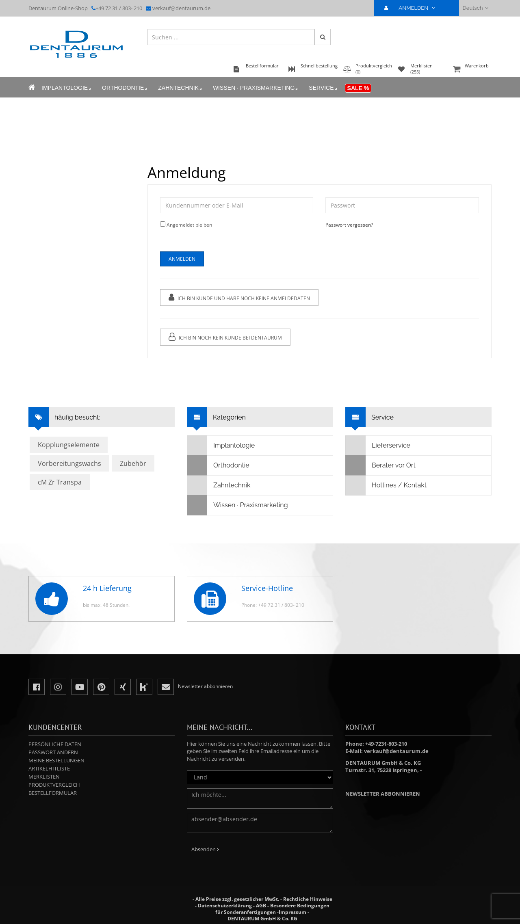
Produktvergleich (54, 784)
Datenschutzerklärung (225, 905)
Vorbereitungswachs (69, 463)
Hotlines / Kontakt (386, 485)
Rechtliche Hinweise (307, 899)
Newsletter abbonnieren (382, 793)
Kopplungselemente (69, 444)
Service (323, 87)
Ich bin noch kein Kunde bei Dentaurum (225, 337)
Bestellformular (52, 792)
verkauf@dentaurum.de (181, 8)
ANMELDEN (413, 8)
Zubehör (133, 463)
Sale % (358, 88)
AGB (261, 905)
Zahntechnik (180, 87)
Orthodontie (125, 87)
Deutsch (475, 8)
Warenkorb (471, 70)
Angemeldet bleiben (189, 224)
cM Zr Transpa (60, 482)
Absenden (205, 849)
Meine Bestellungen (56, 760)
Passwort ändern (53, 752)
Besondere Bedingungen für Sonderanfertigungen (272, 908)
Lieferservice (378, 445)
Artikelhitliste (49, 768)
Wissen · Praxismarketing (256, 87)
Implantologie (66, 87)
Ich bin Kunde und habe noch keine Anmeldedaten (239, 297)
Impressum (292, 912)
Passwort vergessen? (349, 224)
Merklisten (44, 776)
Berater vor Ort (381, 465)
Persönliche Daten (54, 744)
